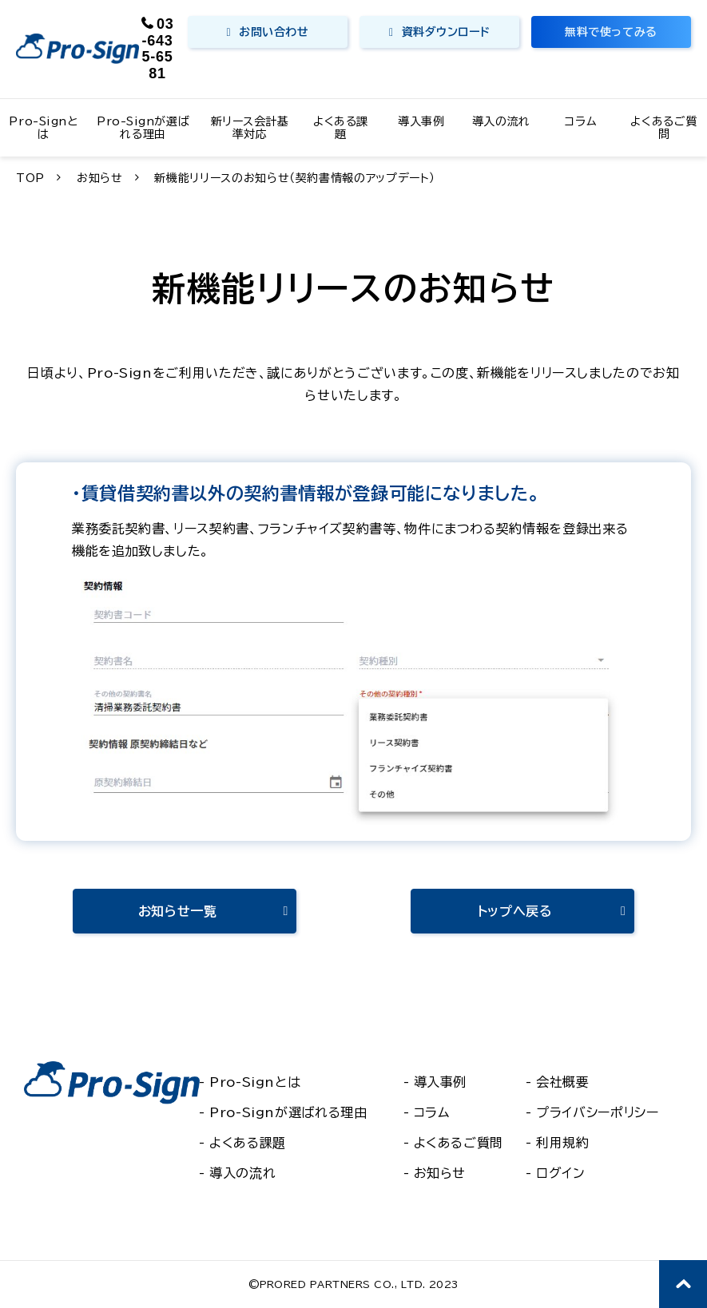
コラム (581, 121)
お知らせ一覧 (177, 911)
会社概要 (563, 1082)
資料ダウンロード (446, 32)
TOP (30, 178)
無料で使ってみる (611, 32)
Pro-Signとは (43, 128)
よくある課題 (340, 128)
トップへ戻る (515, 911)
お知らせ (100, 178)
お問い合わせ (273, 32)
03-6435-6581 (158, 48)
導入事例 (421, 121)
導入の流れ (501, 121)
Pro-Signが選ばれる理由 (143, 128)
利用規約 (563, 1142)
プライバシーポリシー (597, 1112)
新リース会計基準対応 (250, 128)
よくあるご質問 (663, 128)
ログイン (561, 1173)
